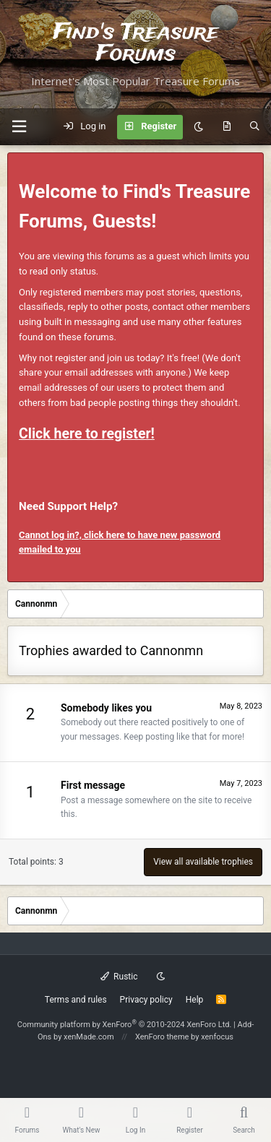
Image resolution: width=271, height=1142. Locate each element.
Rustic (119, 977)
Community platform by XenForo (124, 1024)
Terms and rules (76, 1000)
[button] (19, 126)
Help (195, 1000)
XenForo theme (162, 1037)
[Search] (254, 127)
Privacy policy (146, 1000)
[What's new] (226, 127)
